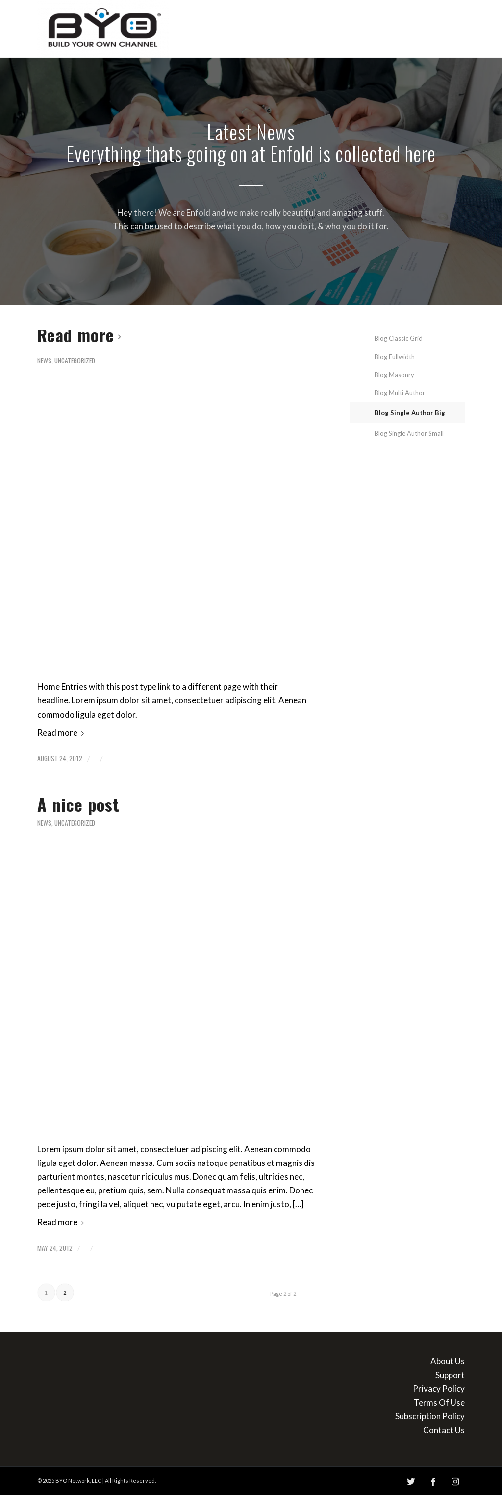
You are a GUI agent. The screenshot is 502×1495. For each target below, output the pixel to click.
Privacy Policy (439, 1389)
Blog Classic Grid (399, 338)
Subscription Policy (430, 1416)
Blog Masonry (394, 375)
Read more (81, 334)
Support (450, 1375)
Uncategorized (74, 360)
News (44, 360)
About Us (447, 1361)
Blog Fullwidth (395, 356)
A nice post (78, 804)
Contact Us (444, 1430)
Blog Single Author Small (409, 433)
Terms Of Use (439, 1402)
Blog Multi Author (400, 393)
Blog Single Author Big (410, 412)
